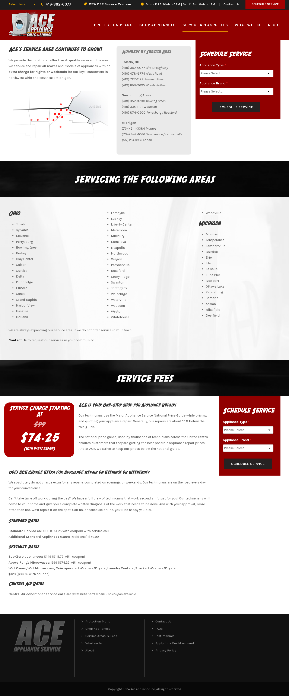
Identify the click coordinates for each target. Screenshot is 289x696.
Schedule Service (265, 4)
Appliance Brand (213, 83)
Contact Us (231, 4)
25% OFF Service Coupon (110, 4)
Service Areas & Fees (205, 25)
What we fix (248, 25)
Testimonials (165, 636)
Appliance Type (212, 65)
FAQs (159, 629)
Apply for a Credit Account (174, 643)
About (274, 25)
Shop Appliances (157, 25)
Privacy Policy (165, 650)
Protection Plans (113, 25)
